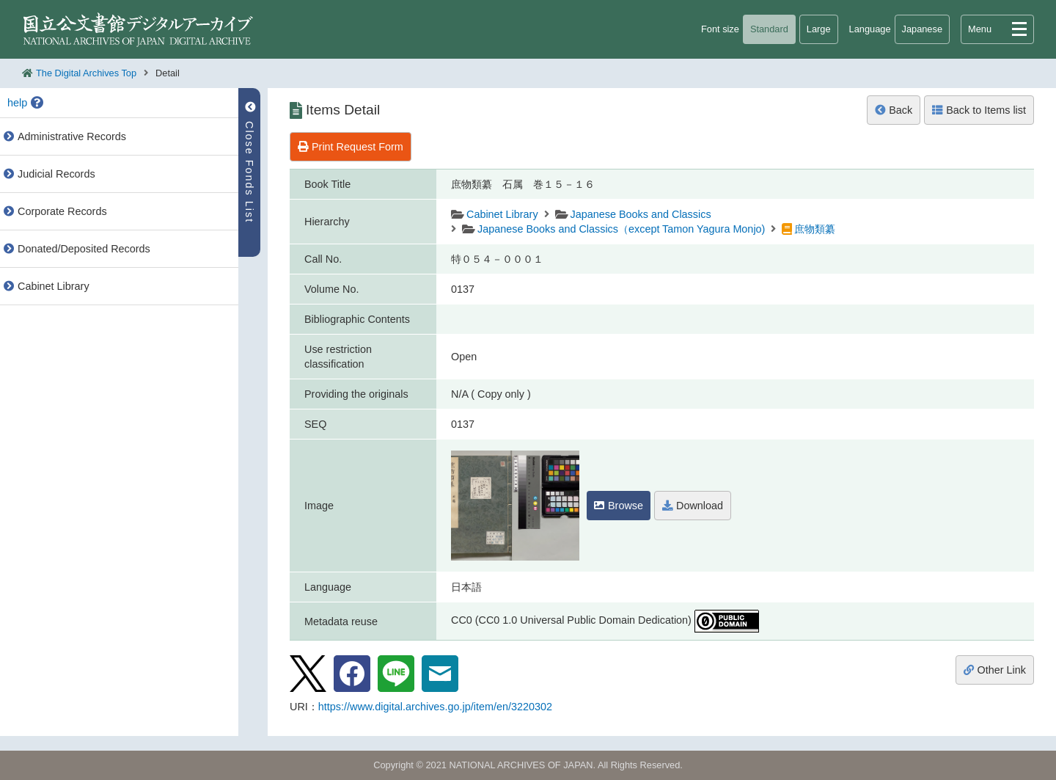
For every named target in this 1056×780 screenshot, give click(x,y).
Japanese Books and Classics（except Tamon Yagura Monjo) (621, 229)
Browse (618, 505)
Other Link (995, 670)
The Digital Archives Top (86, 73)
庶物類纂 (814, 229)
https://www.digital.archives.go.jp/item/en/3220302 (435, 706)
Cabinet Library (502, 214)
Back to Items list (979, 110)
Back (893, 110)
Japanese (922, 28)
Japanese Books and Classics (641, 214)
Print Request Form (350, 147)
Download (692, 505)
